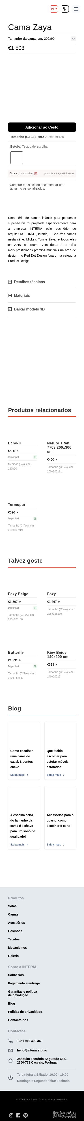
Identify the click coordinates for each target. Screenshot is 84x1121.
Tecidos (14, 939)
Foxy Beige (18, 594)
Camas (13, 914)
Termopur (16, 505)
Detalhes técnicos (26, 282)
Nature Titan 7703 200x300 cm (59, 447)
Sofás (12, 906)
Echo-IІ (14, 443)
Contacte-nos (18, 1020)
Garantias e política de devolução (22, 993)
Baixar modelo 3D (26, 309)
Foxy (51, 594)
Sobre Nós (16, 975)
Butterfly (16, 652)
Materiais (19, 295)
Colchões (15, 931)
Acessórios (16, 922)
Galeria (13, 956)
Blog (11, 1003)
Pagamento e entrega (24, 983)
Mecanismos (17, 947)
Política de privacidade (25, 1012)
